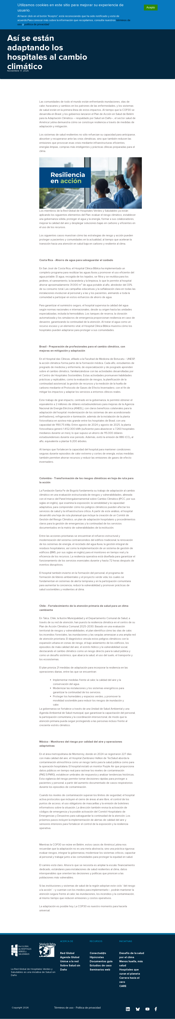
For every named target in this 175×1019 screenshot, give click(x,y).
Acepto (150, 4)
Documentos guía (101, 961)
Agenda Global (69, 957)
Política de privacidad (88, 1007)
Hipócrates (97, 957)
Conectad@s (98, 953)
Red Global (67, 953)
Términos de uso (63, 1007)
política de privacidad (36, 21)
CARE (122, 986)
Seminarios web (100, 969)
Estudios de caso (101, 965)
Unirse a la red (69, 961)
